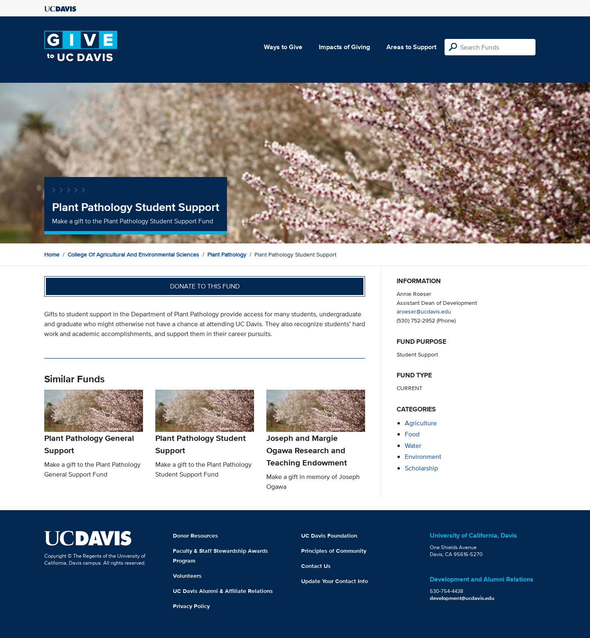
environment (423, 456)
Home (51, 254)
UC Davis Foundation (329, 535)
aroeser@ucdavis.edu (424, 311)
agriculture (421, 423)
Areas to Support (411, 47)
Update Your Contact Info (334, 581)
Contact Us (316, 566)
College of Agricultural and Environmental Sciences (133, 254)
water (413, 445)
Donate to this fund (205, 286)
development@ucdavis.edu (462, 598)
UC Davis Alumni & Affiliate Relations (223, 591)
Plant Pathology (226, 254)
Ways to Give (283, 47)
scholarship (421, 468)
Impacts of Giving (344, 47)
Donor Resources (195, 535)
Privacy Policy (191, 606)
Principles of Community (333, 551)
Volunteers (187, 576)
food (412, 434)
